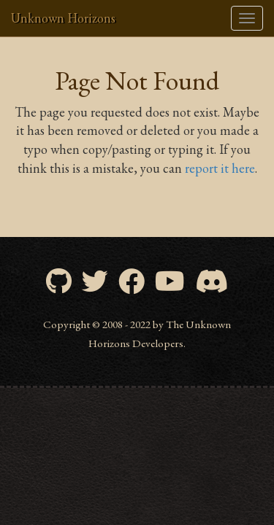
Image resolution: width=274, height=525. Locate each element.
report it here (220, 168)
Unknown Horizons (63, 17)
